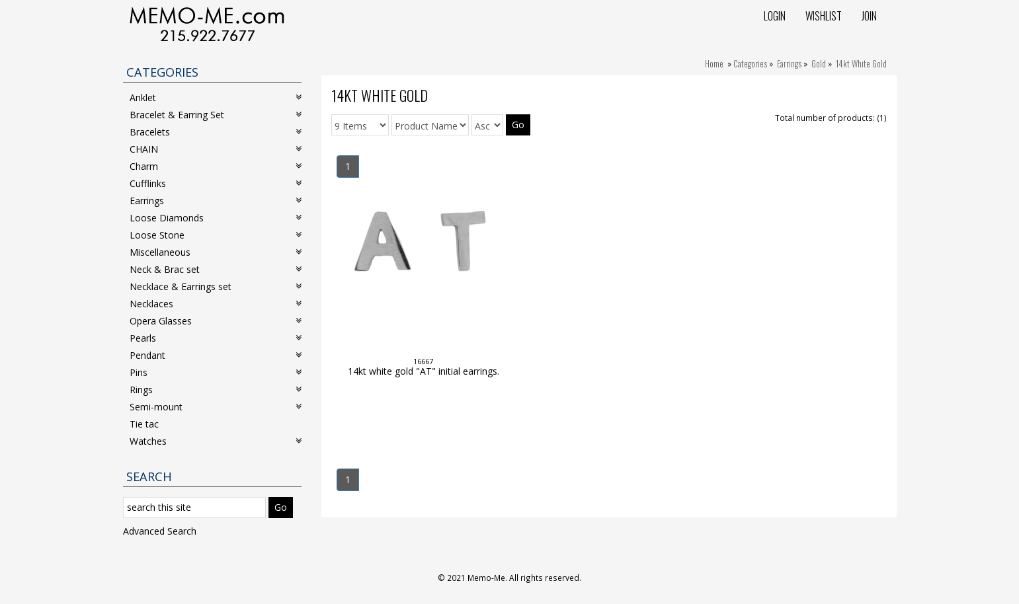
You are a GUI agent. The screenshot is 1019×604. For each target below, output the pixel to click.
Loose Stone (216, 235)
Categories (750, 63)
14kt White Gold (861, 63)
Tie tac (144, 424)
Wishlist (823, 16)
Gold (818, 63)
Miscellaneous (216, 252)
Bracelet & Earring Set (216, 114)
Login (775, 16)
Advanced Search (159, 531)
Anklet (216, 97)
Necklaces (216, 303)
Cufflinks (216, 183)
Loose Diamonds (216, 217)
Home (714, 63)
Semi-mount (216, 406)
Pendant (216, 355)
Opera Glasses (216, 321)
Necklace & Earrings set (216, 286)
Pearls (216, 338)
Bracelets (216, 132)
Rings (216, 389)
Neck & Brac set (216, 269)
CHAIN (216, 149)
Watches (216, 441)
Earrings (789, 63)
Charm (216, 166)
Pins (216, 372)
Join (869, 16)
